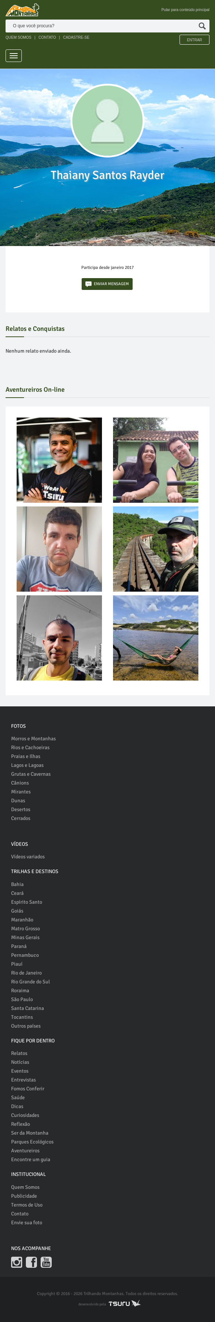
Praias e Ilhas (25, 756)
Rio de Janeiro (26, 973)
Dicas (17, 1106)
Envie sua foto (26, 1222)
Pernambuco (25, 955)
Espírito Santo (26, 902)
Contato (19, 1214)
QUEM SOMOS (18, 37)
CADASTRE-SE (76, 37)
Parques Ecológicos (32, 1142)
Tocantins (22, 1017)
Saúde (18, 1097)
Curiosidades (25, 1115)
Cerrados (20, 818)
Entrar (194, 40)
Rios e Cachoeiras (30, 747)
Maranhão (22, 920)
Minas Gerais (25, 937)
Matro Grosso (25, 928)
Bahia (17, 884)
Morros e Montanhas (33, 739)
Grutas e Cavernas (31, 774)
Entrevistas (23, 1080)
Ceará (17, 893)
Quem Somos (25, 1187)
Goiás (17, 911)
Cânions (20, 783)
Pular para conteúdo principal (185, 10)
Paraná (19, 946)
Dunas (18, 800)
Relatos (19, 1053)
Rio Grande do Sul (30, 982)
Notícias (20, 1062)
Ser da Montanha (29, 1133)
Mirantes (21, 792)
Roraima (20, 990)
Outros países (26, 1026)
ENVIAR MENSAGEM (107, 284)
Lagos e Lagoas (27, 765)
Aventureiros (25, 1151)
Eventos (19, 1071)
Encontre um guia (30, 1159)
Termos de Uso (26, 1205)
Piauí (17, 964)
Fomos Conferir (27, 1089)
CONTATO (47, 37)
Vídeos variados (28, 857)
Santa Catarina (27, 1008)
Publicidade (24, 1196)
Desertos (20, 809)
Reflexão (20, 1124)
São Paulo (22, 999)
